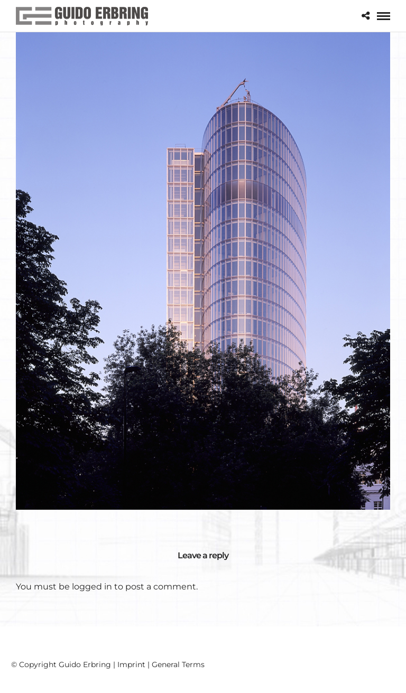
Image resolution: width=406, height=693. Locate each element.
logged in (92, 587)
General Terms (178, 664)
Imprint (131, 664)
